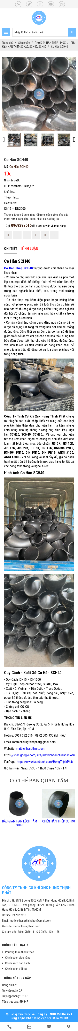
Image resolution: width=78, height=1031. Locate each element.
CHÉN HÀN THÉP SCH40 (58, 821)
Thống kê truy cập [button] (16, 978)
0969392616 (21, 225)
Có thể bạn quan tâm (39, 780)
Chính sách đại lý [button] (15, 945)
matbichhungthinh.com (30, 749)
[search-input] (44, 32)
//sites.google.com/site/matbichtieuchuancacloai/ (43, 755)
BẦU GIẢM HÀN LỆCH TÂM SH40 (19, 823)
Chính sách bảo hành (17, 963)
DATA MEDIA (60, 1018)
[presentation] (4, 139)
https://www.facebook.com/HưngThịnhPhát (45, 762)
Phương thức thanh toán (19, 952)
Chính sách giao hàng (17, 957)
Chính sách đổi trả (16, 969)
